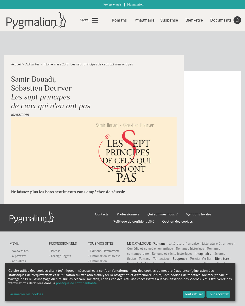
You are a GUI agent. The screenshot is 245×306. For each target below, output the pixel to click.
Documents (219, 20)
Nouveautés (20, 251)
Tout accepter (218, 294)
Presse (56, 251)
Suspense (169, 20)
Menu (84, 20)
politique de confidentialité (76, 283)
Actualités (32, 64)
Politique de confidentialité (133, 221)
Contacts (102, 214)
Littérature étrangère (217, 243)
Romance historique (190, 248)
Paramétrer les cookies (25, 294)
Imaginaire (144, 20)
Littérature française (184, 243)
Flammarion (135, 4)
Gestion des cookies (177, 221)
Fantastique (161, 258)
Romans (119, 20)
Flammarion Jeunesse (105, 256)
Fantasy (144, 258)
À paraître (19, 256)
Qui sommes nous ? (162, 214)
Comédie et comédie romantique (150, 248)
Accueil (16, 64)
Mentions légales (198, 214)
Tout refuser (193, 294)
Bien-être (194, 20)
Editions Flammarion (104, 251)
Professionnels (112, 4)
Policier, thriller (201, 258)
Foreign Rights (61, 256)
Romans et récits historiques (172, 253)
